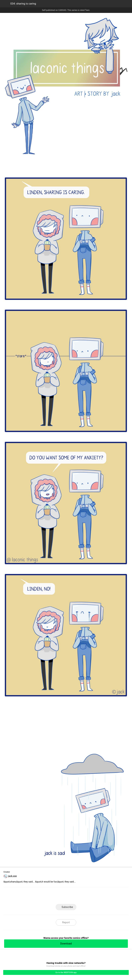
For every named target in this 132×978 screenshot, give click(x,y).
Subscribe (67, 907)
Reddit (89, 896)
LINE (42, 896)
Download (66, 943)
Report (66, 922)
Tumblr (77, 896)
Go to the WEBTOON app (66, 972)
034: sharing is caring (23, 3)
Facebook (54, 896)
